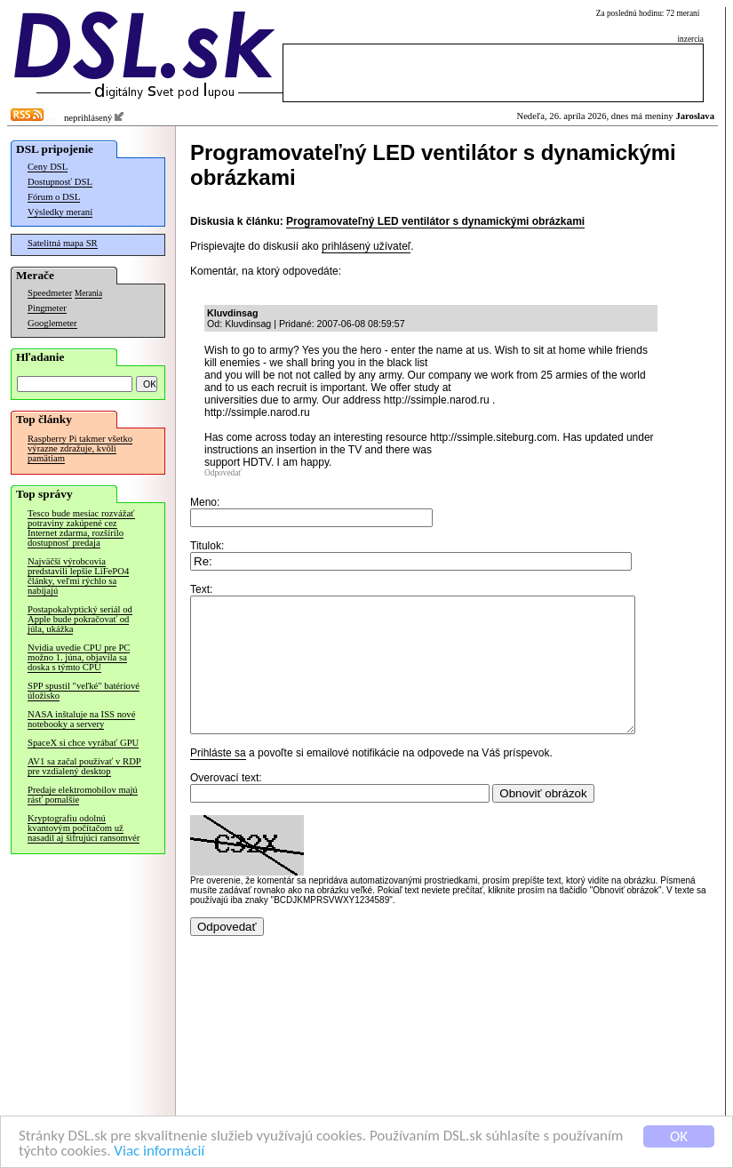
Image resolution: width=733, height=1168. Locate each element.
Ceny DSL (48, 167)
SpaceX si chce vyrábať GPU (83, 743)
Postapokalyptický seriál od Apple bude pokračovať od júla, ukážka (80, 619)
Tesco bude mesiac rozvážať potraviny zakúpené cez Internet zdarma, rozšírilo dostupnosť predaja (81, 528)
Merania (88, 293)
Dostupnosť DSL (60, 182)
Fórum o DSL (54, 197)
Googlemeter (52, 323)
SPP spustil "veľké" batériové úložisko (83, 690)
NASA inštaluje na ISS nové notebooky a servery (81, 719)
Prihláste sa (218, 779)
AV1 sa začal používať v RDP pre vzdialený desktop (84, 766)
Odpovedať (223, 472)
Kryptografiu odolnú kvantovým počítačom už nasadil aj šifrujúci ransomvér (83, 828)
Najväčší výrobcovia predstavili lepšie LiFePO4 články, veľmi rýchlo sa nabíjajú (78, 576)
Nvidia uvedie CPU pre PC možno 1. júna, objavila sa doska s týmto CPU (79, 657)
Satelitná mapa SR (63, 243)
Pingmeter (47, 308)
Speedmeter (50, 293)
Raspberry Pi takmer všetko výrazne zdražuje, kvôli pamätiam (80, 448)
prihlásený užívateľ (366, 246)
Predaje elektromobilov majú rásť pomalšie (83, 794)
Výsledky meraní (60, 212)
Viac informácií (159, 1151)
